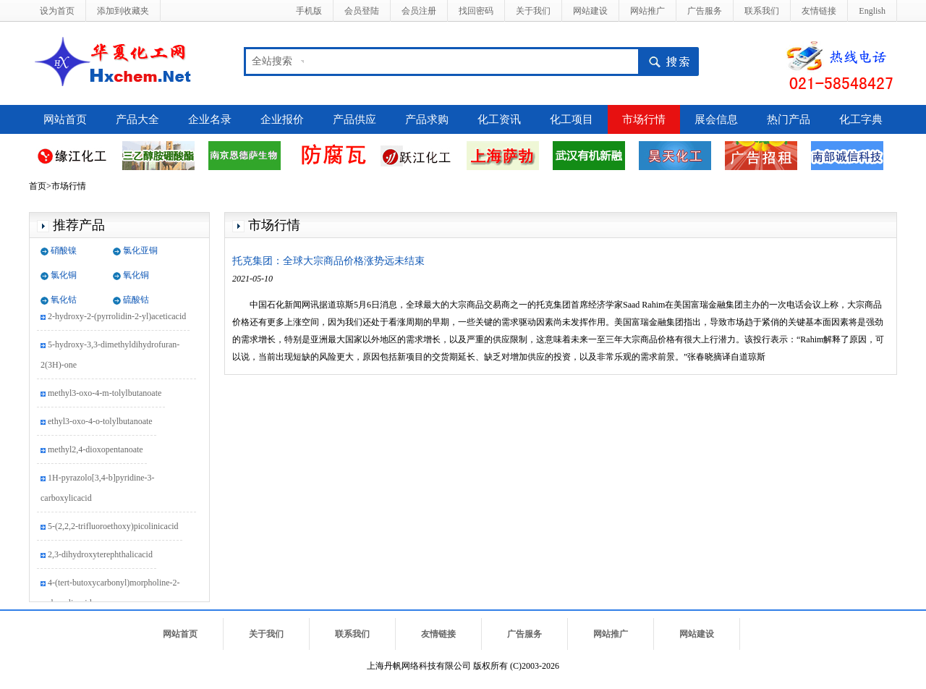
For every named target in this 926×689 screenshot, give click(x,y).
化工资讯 (499, 119)
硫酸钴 (136, 300)
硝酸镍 (64, 250)
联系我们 (761, 11)
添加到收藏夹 (123, 11)
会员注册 (419, 11)
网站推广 (647, 11)
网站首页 (65, 119)
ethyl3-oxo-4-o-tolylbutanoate (100, 422)
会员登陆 (361, 11)
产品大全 (137, 119)
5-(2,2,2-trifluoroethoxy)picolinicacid (113, 527)
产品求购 (427, 119)
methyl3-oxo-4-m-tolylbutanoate (104, 394)
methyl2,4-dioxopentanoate (95, 450)
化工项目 (571, 119)
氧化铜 (136, 275)
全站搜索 (272, 61)
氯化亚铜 (140, 250)
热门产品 (788, 119)
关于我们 (533, 11)
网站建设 (590, 11)
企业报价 (282, 119)
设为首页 (57, 11)
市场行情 (644, 119)
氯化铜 (64, 275)
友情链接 (819, 11)
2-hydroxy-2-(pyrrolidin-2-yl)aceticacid (117, 317)
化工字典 (861, 119)
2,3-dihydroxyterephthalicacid (100, 555)
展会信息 (716, 119)
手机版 (309, 11)
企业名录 (210, 119)
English (872, 11)
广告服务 (704, 11)
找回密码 (476, 11)
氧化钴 (64, 300)
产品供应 (354, 119)
